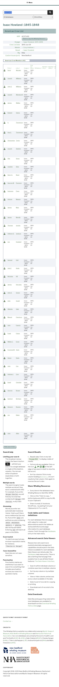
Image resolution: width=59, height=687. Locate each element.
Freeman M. (11, 350)
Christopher (11, 140)
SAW (5, 640)
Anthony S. (11, 233)
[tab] (17, 61)
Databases (52, 531)
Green (18, 292)
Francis (18, 325)
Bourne (18, 407)
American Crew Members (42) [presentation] (15, 60)
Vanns (18, 113)
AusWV (12, 643)
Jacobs (18, 225)
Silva (17, 166)
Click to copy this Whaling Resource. (34, 38)
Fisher (18, 333)
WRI (18, 36)
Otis (9, 158)
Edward (10, 113)
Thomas (10, 225)
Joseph (10, 78)
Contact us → (8, 621)
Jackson (18, 233)
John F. (10, 268)
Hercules (19, 284)
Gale (17, 309)
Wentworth (19, 94)
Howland (18, 242)
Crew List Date (14, 45)
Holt (17, 260)
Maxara (18, 199)
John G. (10, 86)
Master (17, 47)
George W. (11, 183)
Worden (18, 70)
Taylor (18, 140)
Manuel (10, 317)
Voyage (17, 42)
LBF (25, 640)
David (9, 382)
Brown (18, 390)
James (10, 103)
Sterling (18, 148)
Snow (18, 158)
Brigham (18, 399)
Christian (18, 382)
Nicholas (10, 276)
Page (17, 191)
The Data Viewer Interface (44, 561)
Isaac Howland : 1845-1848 (33, 42)
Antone (10, 199)
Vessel (17, 50)
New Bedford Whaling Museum (21, 633)
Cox (17, 366)
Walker (18, 103)
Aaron (9, 358)
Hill (17, 276)
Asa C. (9, 132)
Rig (18, 53)
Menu (29, 2)
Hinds (17, 268)
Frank (9, 333)
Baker (18, 415)
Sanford (10, 399)
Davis (17, 350)
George (10, 390)
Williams (18, 78)
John (9, 301)
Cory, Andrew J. (28, 47)
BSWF (39, 638)
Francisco (19, 317)
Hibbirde (10, 309)
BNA (44, 640)
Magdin (18, 217)
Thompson (19, 122)
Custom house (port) (12, 55)
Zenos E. (10, 407)
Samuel (10, 260)
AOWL (23, 638)
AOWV (16, 638)
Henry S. (10, 175)
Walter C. (10, 341)
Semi (9, 70)
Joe (9, 242)
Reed (17, 175)
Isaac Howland (28, 50)
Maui (17, 207)
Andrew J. (10, 374)
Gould (18, 301)
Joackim (10, 166)
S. (8, 122)
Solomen (10, 191)
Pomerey (19, 183)
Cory (17, 374)
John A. (10, 292)
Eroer (17, 341)
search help (9, 446)
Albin (17, 433)
